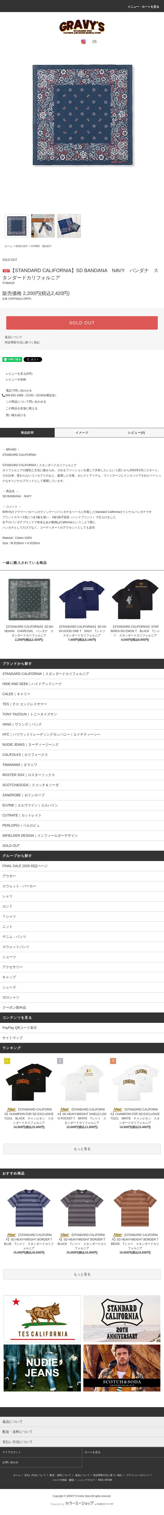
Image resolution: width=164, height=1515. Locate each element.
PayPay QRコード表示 (19, 1028)
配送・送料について (60, 1475)
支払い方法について (35, 1475)
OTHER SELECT (41, 246)
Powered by (81, 1504)
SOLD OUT (21, 246)
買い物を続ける (13, 415)
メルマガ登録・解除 (63, 1480)
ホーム (8, 246)
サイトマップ (12, 1038)
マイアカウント (11, 1452)
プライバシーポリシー (138, 1475)
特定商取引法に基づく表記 (22, 342)
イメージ (82, 432)
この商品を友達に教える (19, 408)
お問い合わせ (10, 1462)
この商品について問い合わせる (23, 401)
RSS (100, 1480)
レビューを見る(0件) (16, 373)
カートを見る (92, 1452)
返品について (13, 337)
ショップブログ (86, 1480)
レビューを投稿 (13, 379)
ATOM (108, 1480)
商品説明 (27, 432)
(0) (92, 41)
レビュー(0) (136, 432)
